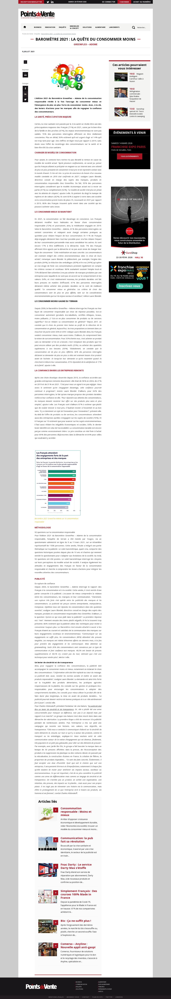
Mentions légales (56, 997)
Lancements (114, 27)
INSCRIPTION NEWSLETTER (31, 2)
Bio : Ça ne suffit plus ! (76, 921)
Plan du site (97, 997)
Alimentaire (100, 27)
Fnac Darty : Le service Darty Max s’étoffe (76, 866)
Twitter (109, 997)
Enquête (62, 27)
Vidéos (100, 991)
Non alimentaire (104, 984)
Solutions (87, 27)
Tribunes (101, 987)
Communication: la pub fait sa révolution (77, 839)
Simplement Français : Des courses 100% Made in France (79, 894)
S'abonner (124, 2)
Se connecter (108, 2)
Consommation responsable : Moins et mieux (76, 811)
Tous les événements (129, 156)
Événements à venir (105, 989)
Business (37, 27)
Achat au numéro (142, 2)
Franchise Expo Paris (128, 147)
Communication (81, 984)
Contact (85, 997)
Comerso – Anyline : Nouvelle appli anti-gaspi (78, 945)
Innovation (50, 27)
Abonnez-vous (73, 997)
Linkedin (119, 997)
